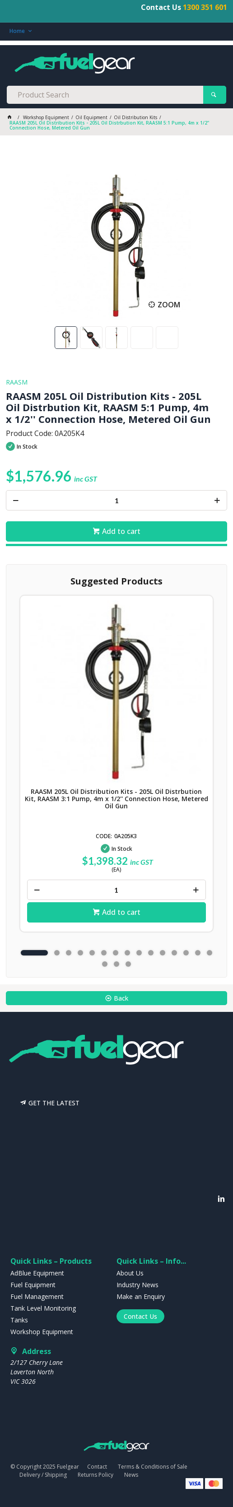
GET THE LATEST (53, 1103)
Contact (97, 1466)
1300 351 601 (205, 7)
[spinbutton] (116, 500)
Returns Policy (95, 1475)
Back (121, 998)
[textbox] (105, 95)
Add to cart (121, 531)
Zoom (169, 305)
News (131, 1475)
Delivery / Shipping (43, 1475)
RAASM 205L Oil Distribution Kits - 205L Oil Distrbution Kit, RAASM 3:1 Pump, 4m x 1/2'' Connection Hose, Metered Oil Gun (116, 799)
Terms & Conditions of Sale (152, 1466)
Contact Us (140, 1316)
